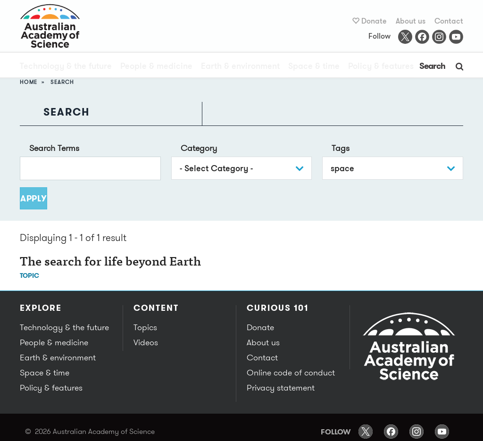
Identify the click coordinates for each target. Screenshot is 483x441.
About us (410, 21)
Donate (374, 21)
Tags (341, 147)
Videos (145, 342)
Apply (33, 198)
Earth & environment (240, 67)
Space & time (314, 67)
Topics (144, 327)
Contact (448, 21)
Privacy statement (279, 388)
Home (29, 81)
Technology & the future (66, 67)
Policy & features (381, 67)
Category (199, 147)
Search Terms (54, 147)
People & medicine (156, 67)
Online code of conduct (289, 372)
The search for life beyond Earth (110, 263)
